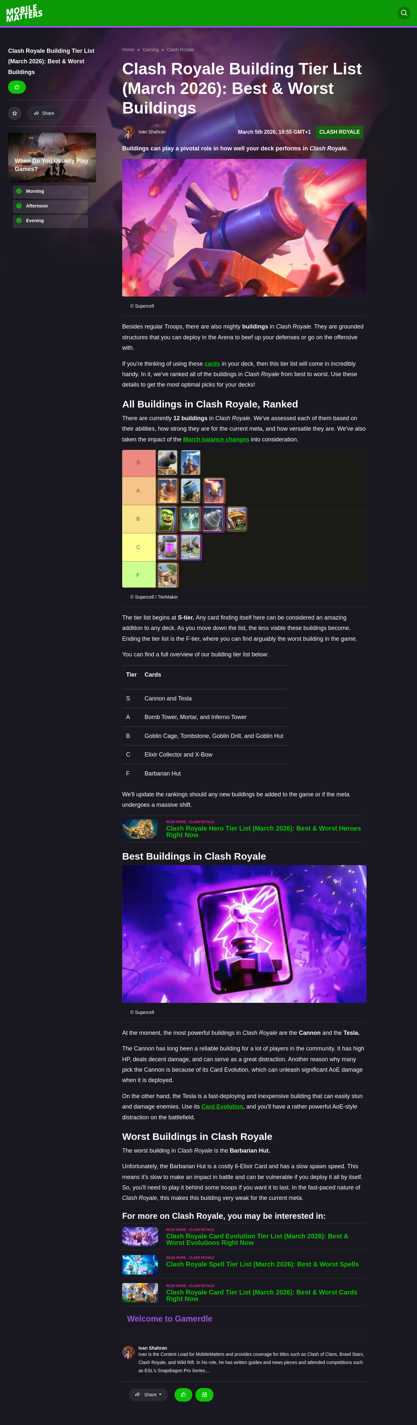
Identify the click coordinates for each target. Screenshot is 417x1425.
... (208, 1370)
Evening (35, 220)
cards (212, 363)
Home (128, 49)
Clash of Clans (322, 1354)
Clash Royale (180, 49)
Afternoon (37, 205)
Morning (35, 191)
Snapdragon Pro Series (181, 1370)
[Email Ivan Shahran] (204, 1394)
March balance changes (216, 439)
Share (44, 113)
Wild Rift (185, 1362)
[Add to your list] (14, 113)
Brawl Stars (351, 1354)
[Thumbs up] (17, 87)
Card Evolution (222, 1106)
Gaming (151, 49)
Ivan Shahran (152, 1348)
